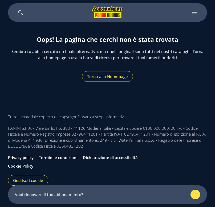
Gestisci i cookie (28, 180)
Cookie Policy (20, 166)
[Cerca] (20, 12)
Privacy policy (21, 157)
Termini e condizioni (58, 157)
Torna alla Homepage (107, 76)
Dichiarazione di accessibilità (110, 157)
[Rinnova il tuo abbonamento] (195, 194)
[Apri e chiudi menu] (194, 12)
